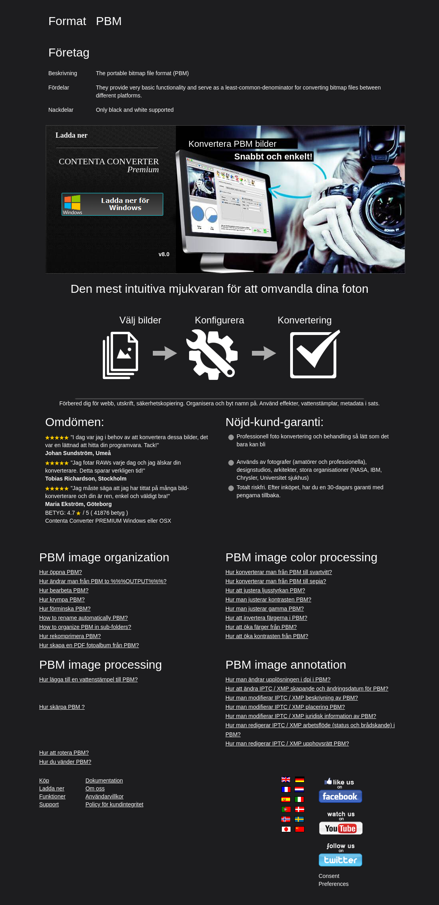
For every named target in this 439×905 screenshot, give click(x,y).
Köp (44, 780)
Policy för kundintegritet (115, 804)
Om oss (95, 788)
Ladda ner (51, 788)
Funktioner (52, 796)
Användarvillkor (105, 796)
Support (49, 804)
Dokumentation (104, 780)
